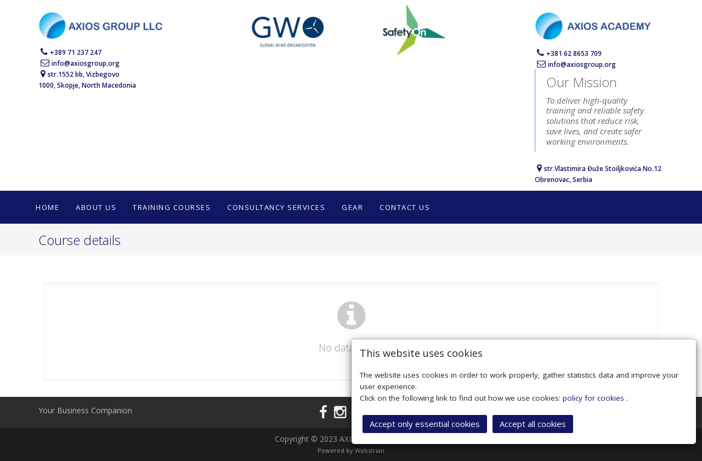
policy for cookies (594, 397)
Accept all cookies (533, 423)
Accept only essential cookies (425, 423)
